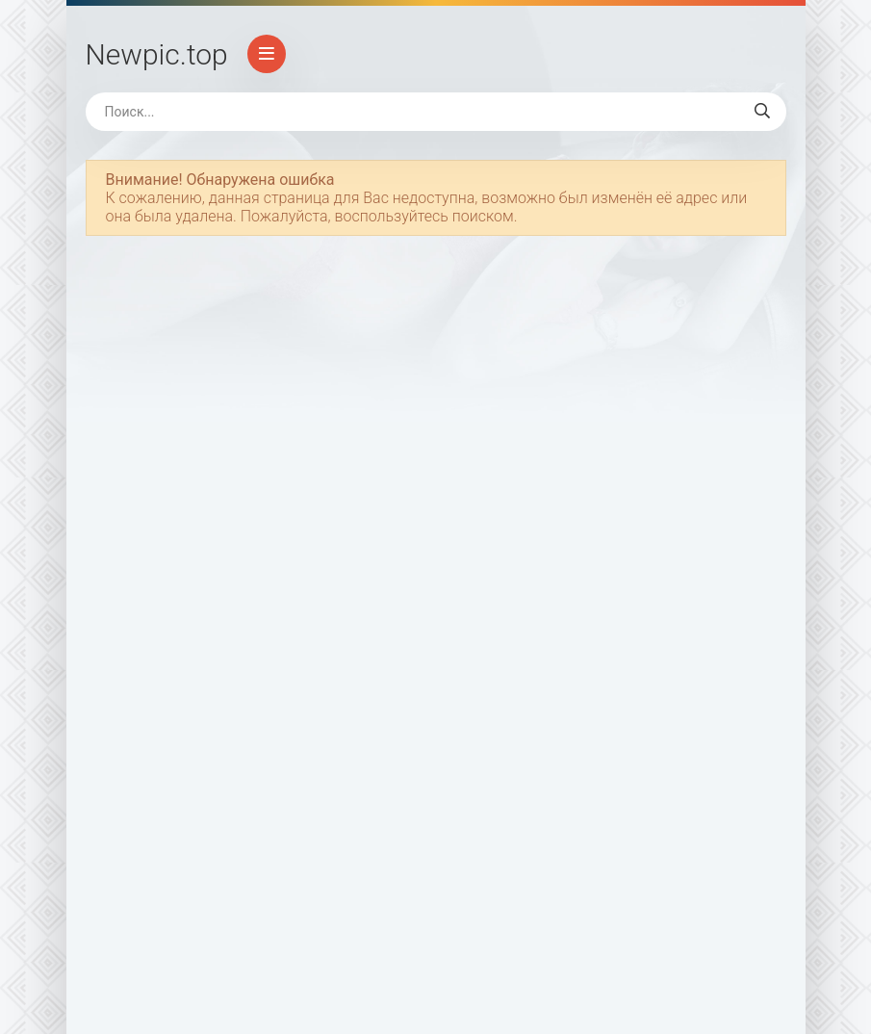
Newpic (157, 54)
